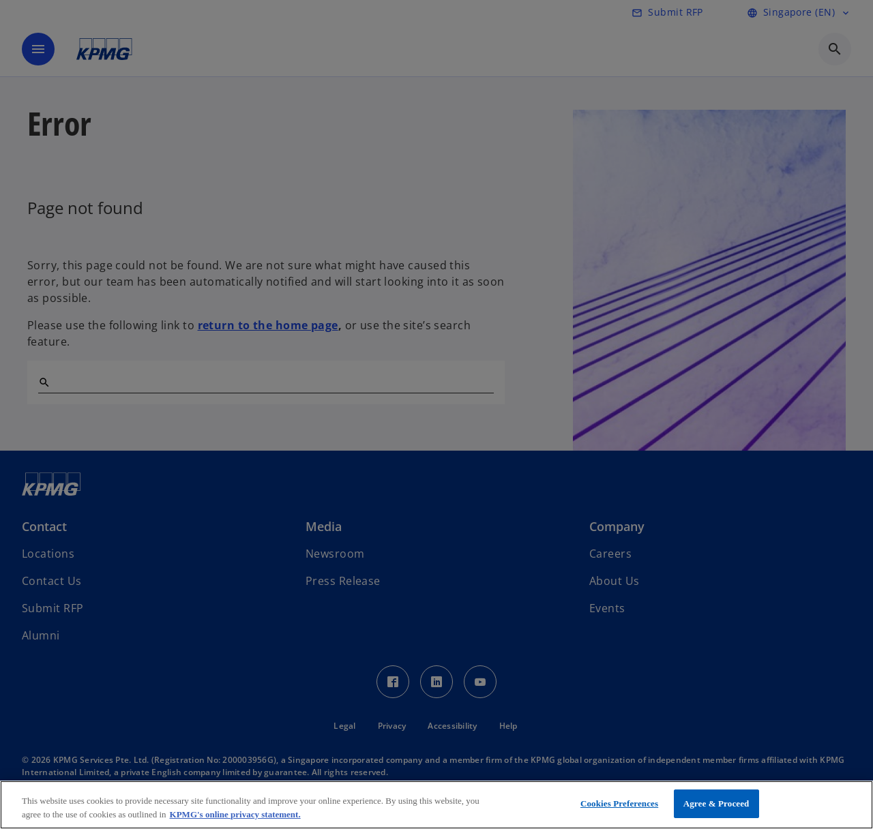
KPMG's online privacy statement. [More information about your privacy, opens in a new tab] (235, 814)
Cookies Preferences (619, 803)
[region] (436, 805)
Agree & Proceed (716, 803)
